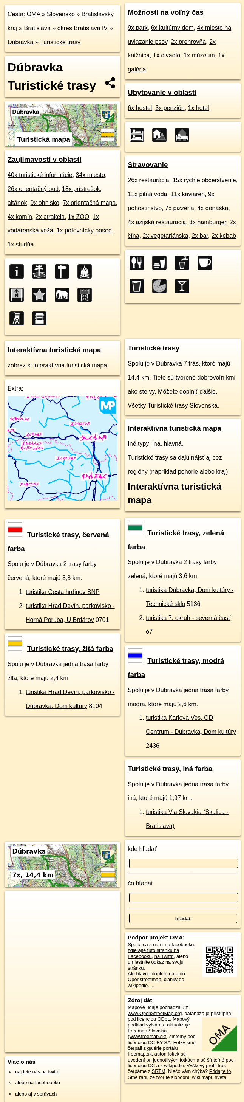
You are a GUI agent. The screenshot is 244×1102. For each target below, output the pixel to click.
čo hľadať (140, 883)
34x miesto (90, 175)
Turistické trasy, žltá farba (60, 649)
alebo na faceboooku (37, 1082)
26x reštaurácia (148, 180)
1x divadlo (166, 55)
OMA (33, 14)
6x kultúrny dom (172, 28)
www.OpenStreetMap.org (155, 1013)
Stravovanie (148, 165)
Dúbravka (20, 42)
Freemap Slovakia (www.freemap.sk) (147, 1033)
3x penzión (169, 108)
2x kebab (224, 235)
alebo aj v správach (36, 1094)
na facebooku (179, 944)
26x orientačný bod (33, 189)
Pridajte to (220, 1071)
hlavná (173, 443)
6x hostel (140, 108)
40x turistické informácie (40, 175)
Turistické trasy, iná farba (170, 769)
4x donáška (212, 208)
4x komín (20, 217)
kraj (221, 471)
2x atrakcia (50, 217)
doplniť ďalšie (197, 391)
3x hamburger (207, 222)
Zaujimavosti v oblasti (44, 159)
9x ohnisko (44, 203)
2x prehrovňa (188, 42)
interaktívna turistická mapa (70, 365)
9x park (137, 28)
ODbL (164, 1019)
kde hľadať (142, 849)
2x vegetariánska (165, 235)
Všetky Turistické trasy (158, 405)
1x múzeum (199, 55)
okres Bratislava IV (82, 28)
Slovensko (61, 14)
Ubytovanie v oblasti (162, 92)
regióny (137, 471)
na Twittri (164, 956)
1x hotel (198, 108)
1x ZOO (78, 217)
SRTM (158, 1071)
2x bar (199, 235)
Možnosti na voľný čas (166, 12)
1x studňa (21, 244)
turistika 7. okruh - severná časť (188, 618)
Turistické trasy (60, 42)
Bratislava (37, 28)
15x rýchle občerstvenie (204, 180)
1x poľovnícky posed (84, 230)
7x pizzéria (179, 208)
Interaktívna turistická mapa (54, 350)
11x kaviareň (187, 194)
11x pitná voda (147, 194)
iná (156, 443)
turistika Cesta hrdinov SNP (63, 592)
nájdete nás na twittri (37, 1071)
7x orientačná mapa (89, 203)
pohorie (188, 471)
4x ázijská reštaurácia (157, 222)
